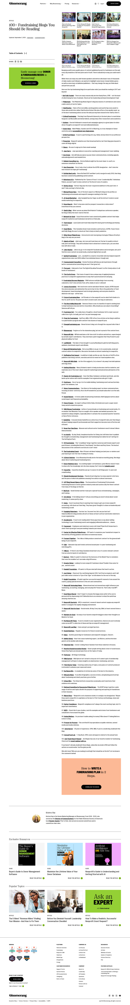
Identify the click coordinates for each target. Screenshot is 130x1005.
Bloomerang (68, 330)
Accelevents (68, 520)
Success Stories (105, 947)
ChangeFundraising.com (72, 324)
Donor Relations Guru (71, 464)
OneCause (67, 382)
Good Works (68, 229)
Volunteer (59, 955)
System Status (61, 971)
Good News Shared (70, 594)
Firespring (66, 141)
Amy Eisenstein (69, 167)
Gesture (66, 557)
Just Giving (67, 573)
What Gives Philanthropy (72, 235)
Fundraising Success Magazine (74, 280)
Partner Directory (105, 957)
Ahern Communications (72, 388)
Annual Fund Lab (69, 735)
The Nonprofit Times (70, 621)
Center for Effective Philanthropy (75, 532)
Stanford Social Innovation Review (75, 649)
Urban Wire (67, 681)
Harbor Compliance (70, 704)
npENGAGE (67, 343)
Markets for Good (69, 615)
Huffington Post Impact (71, 355)
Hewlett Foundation (70, 569)
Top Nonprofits (68, 671)
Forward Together (70, 538)
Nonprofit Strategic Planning (108, 976)
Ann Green (66, 155)
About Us (81, 969)
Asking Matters (69, 716)
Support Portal (61, 969)
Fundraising (60, 950)
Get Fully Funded (68, 95)
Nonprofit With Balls (70, 361)
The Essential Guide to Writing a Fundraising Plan (109, 972)
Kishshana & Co (69, 179)
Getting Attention (69, 367)
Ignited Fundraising (70, 256)
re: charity (67, 434)
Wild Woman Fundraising (72, 409)
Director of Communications (64, 819)
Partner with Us (83, 984)
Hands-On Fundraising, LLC (73, 376)
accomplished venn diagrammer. (83, 131)
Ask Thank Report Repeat (73, 739)
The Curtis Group (69, 274)
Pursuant (67, 268)
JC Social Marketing (70, 198)
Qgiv (65, 545)
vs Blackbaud (82, 957)
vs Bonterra (82, 955)
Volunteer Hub (68, 645)
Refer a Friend (60, 979)
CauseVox (67, 470)
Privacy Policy (33, 1001)
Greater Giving (68, 563)
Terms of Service (23, 1001)
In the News (82, 979)
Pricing (67, 4)
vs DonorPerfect (83, 950)
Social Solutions (69, 631)
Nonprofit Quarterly (70, 602)
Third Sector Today (70, 665)
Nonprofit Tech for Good (72, 608)
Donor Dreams (68, 403)
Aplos (66, 503)
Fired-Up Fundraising (71, 318)
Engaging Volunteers (70, 511)
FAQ (102, 960)
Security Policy (13, 1001)
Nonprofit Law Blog (70, 627)
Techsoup (67, 655)
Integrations (60, 960)
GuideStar (67, 420)
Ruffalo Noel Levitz (70, 173)
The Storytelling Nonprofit (72, 304)
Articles (103, 950)
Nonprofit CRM (60, 952)
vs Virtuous (82, 947)
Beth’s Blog (67, 210)
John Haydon (68, 250)
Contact (81, 986)
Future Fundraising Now (72, 297)
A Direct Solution (69, 458)
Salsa (66, 635)
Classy (65, 147)
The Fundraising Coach (71, 451)
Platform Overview (61, 947)
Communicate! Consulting (72, 262)
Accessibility (42, 1001)
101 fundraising (69, 443)
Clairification (67, 108)
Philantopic (67, 102)
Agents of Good (69, 241)
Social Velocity (68, 397)
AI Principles (82, 974)
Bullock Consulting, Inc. (71, 161)
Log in (102, 4)
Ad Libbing (67, 497)
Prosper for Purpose (70, 723)
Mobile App (59, 957)
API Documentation (62, 974)
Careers (81, 981)
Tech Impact (68, 223)
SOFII (65, 710)
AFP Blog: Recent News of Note (74, 482)
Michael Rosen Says (70, 192)
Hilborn (66, 551)
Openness (81, 976)
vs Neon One (82, 952)
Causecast (67, 526)
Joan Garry (67, 151)
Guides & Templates (106, 955)
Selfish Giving (68, 639)
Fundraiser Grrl (69, 312)
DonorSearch (68, 204)
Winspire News (69, 675)
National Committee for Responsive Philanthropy (80, 687)
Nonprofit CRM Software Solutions (110, 969)
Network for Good (69, 217)
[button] (43, 4)
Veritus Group (68, 186)
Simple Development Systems (73, 476)
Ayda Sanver (69, 729)
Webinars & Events (106, 952)
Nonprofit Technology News (73, 585)
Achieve (65, 122)
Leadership (82, 971)
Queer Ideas (67, 129)
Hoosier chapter (54, 821)
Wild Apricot (68, 659)
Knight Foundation (70, 579)
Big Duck (66, 491)
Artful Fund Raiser (69, 135)
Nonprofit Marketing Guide (72, 349)
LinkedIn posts (109, 466)
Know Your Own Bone (71, 428)
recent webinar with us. (78, 741)
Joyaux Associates (70, 287)
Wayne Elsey (68, 696)
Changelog (59, 976)
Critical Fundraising (69, 116)
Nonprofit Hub (68, 334)
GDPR (48, 1001)
